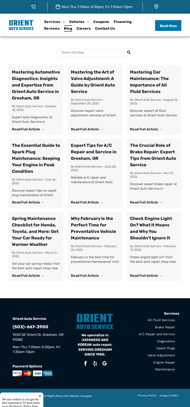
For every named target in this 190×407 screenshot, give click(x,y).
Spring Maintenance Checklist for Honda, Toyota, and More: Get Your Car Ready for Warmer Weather (35, 231)
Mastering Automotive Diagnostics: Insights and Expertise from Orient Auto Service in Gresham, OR (36, 85)
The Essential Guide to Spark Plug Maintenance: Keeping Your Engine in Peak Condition (36, 158)
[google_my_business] (104, 364)
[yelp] (95, 364)
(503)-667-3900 (30, 326)
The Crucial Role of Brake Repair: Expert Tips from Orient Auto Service (153, 155)
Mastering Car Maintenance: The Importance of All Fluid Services (149, 81)
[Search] (95, 52)
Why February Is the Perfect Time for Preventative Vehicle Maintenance (93, 228)
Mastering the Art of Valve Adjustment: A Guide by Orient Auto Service (93, 81)
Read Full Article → (28, 129)
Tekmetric (18, 399)
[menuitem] (54, 21)
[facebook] (85, 364)
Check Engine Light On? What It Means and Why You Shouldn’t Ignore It (151, 228)
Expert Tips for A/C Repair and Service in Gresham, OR (94, 152)
